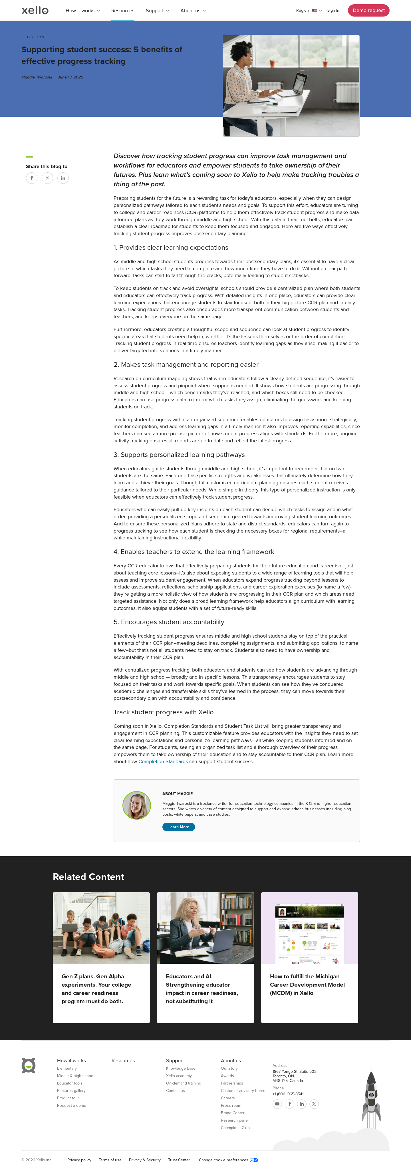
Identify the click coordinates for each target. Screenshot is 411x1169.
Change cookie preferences (228, 1160)
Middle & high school (75, 1076)
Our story (229, 1068)
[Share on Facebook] (31, 178)
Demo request (369, 10)
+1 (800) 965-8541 (288, 1094)
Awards (227, 1076)
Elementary (67, 1068)
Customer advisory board (243, 1091)
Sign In (333, 10)
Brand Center (233, 1113)
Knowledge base (181, 1068)
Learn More (178, 827)
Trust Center (179, 1160)
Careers (228, 1098)
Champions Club (235, 1128)
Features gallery (71, 1091)
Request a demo (71, 1105)
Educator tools (69, 1083)
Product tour (68, 1098)
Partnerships (232, 1083)
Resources (122, 10)
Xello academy (179, 1076)
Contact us (175, 1091)
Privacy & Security (145, 1160)
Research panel (235, 1120)
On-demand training (183, 1083)
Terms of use (110, 1160)
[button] (309, 10)
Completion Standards (163, 761)
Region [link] (302, 10)
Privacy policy (79, 1160)
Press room (231, 1105)
